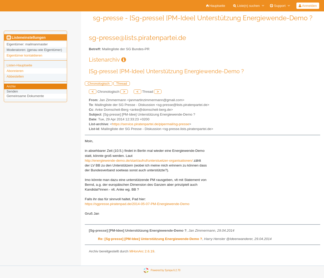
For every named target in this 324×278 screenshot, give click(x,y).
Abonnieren (15, 71)
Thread (121, 83)
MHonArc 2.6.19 (141, 251)
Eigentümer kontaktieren (24, 55)
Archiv (11, 86)
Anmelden (308, 6)
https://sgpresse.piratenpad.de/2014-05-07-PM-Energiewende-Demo (137, 204)
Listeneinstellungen (26, 37)
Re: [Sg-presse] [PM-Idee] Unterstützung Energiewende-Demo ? (150, 239)
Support (278, 6)
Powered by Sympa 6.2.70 (165, 270)
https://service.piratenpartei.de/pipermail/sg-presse (150, 124)
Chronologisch (99, 83)
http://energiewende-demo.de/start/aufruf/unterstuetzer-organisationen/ (139, 160)
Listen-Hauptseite (19, 65)
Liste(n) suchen (246, 6)
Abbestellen (15, 76)
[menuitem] (215, 5)
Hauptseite (215, 6)
